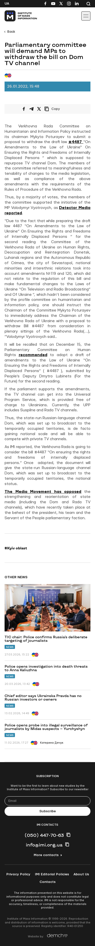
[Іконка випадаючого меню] (85, 16)
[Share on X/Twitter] (39, 109)
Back (11, 31)
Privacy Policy (18, 874)
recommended (33, 355)
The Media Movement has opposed (43, 492)
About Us (81, 874)
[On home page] (15, 16)
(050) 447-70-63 (44, 835)
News (9, 647)
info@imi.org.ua (44, 844)
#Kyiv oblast (16, 548)
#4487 (75, 142)
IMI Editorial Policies (52, 874)
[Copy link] (59, 109)
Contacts (47, 882)
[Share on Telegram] (31, 109)
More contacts (46, 855)
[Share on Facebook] (24, 109)
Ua (7, 3)
